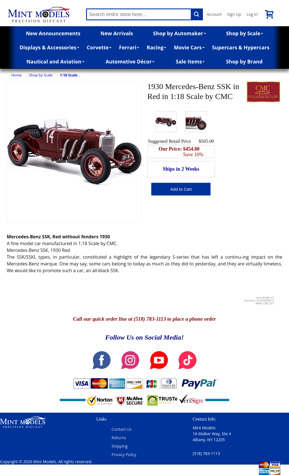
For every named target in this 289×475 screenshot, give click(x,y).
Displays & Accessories (49, 47)
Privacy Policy (123, 454)
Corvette (99, 47)
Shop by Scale (244, 33)
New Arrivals (116, 33)
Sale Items (190, 61)
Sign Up (234, 14)
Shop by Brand (244, 61)
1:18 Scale (69, 75)
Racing (157, 47)
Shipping (119, 446)
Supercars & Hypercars (241, 47)
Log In (251, 14)
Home (16, 75)
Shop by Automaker (179, 33)
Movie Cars (189, 47)
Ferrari (129, 47)
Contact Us (121, 429)
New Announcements (53, 33)
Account (214, 14)
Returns (118, 437)
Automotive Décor (130, 61)
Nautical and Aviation (55, 61)
